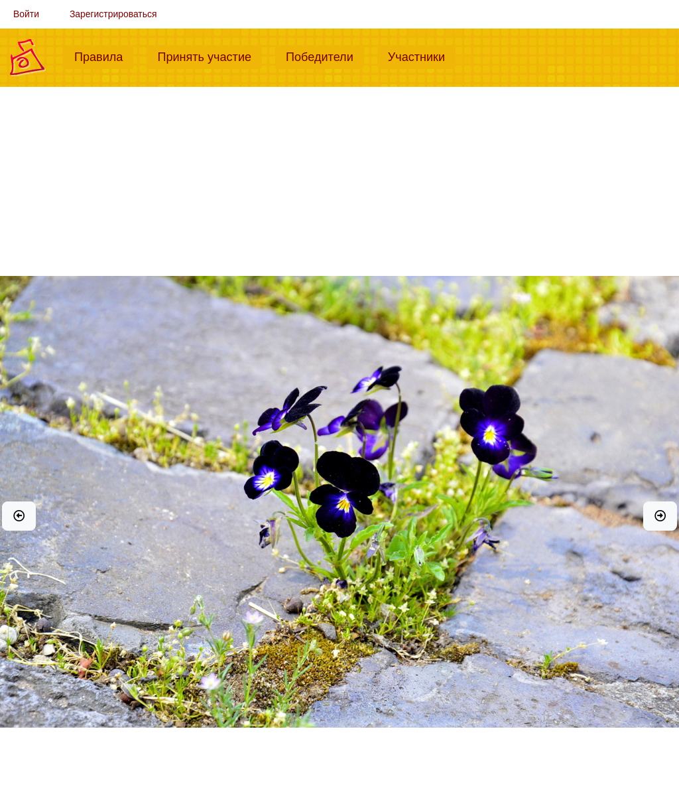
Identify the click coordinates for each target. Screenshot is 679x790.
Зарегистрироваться (113, 14)
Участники (422, 56)
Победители (325, 56)
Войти (26, 14)
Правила (103, 56)
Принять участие (209, 56)
